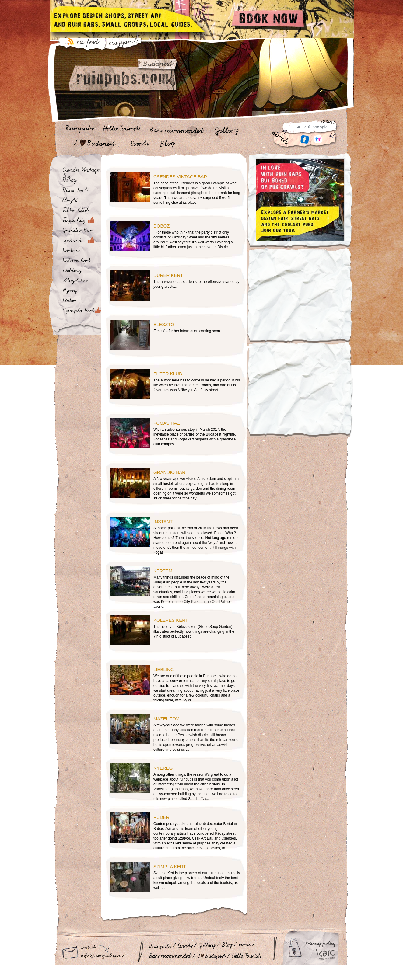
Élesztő (163, 324)
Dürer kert (168, 275)
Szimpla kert (169, 866)
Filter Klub (167, 373)
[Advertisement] (300, 299)
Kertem (162, 570)
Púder (161, 817)
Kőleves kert (170, 620)
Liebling (163, 669)
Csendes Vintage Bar (180, 176)
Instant (163, 521)
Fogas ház (166, 423)
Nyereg (163, 767)
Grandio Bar (169, 472)
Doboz (161, 225)
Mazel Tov (166, 718)
